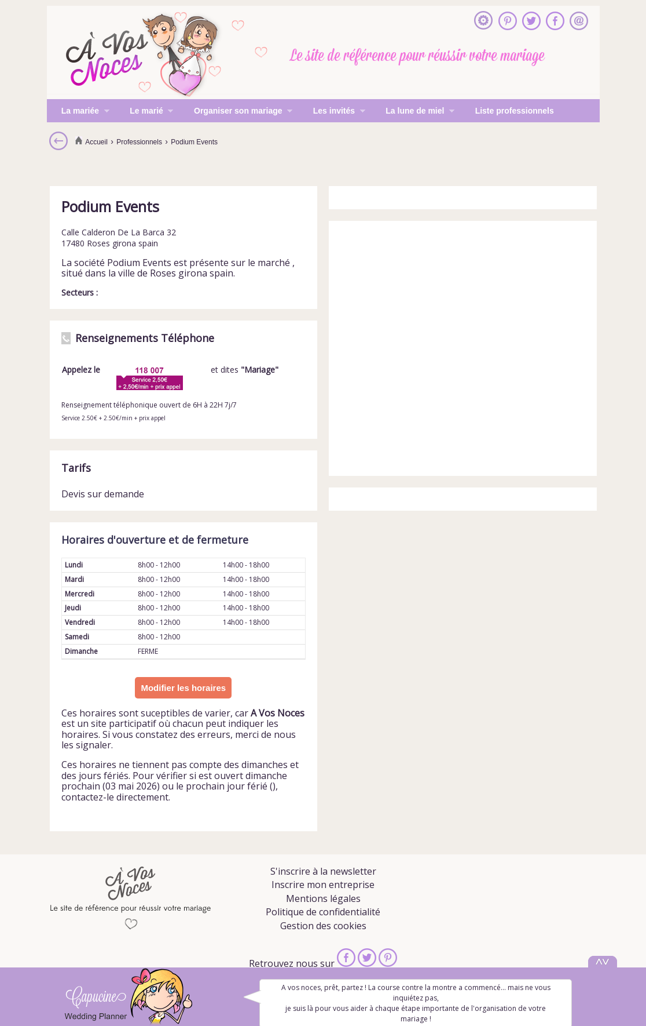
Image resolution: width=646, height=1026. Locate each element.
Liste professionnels (514, 110)
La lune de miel (412, 112)
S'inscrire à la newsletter (323, 871)
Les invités (332, 112)
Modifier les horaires (183, 688)
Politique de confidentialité (323, 912)
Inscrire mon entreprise (323, 884)
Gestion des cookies (323, 926)
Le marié (144, 112)
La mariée (78, 112)
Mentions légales (323, 898)
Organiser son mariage (235, 112)
